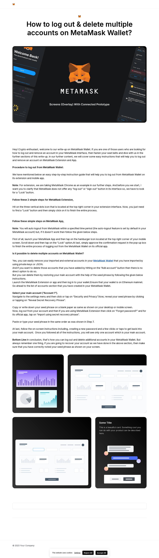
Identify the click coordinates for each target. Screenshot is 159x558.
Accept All (101, 553)
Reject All (88, 553)
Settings (77, 553)
